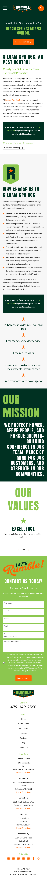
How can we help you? (12, 641)
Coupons (23, 733)
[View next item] (28, 549)
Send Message (23, 678)
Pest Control (23, 724)
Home (23, 719)
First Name (8, 603)
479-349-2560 (23, 706)
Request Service (23, 42)
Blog (23, 743)
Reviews (23, 738)
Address (7, 634)
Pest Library (23, 728)
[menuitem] (13, 874)
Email (6, 626)
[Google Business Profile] (8, 858)
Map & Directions (23, 772)
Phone (6, 618)
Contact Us (23, 747)
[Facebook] (33, 858)
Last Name (8, 611)
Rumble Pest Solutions (14, 100)
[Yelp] (38, 858)
